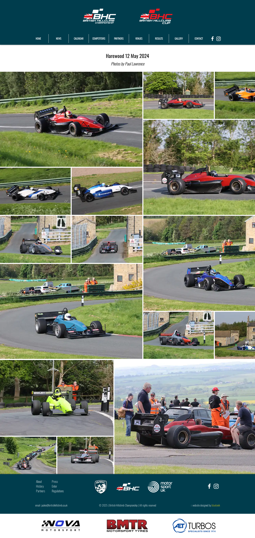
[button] (159, 38)
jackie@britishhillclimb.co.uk (54, 505)
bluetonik (216, 505)
